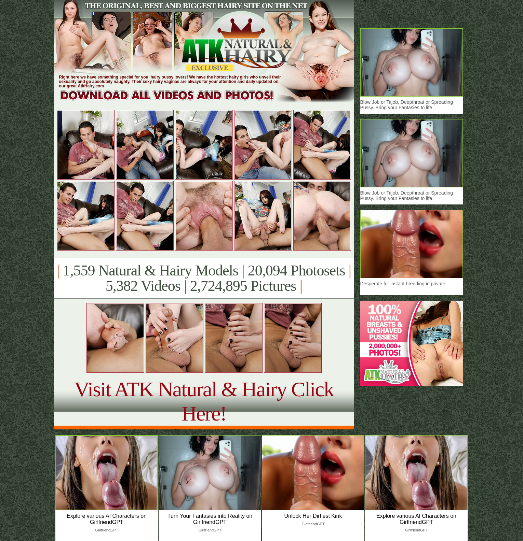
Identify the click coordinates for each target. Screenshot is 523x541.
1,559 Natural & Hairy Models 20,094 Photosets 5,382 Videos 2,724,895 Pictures (204, 278)
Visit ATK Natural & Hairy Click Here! (204, 401)
